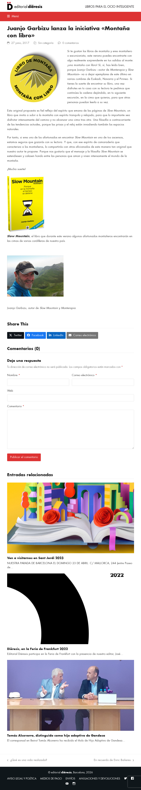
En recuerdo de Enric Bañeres (114, 761)
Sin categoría (45, 43)
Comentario (15, 406)
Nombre (13, 375)
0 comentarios (70, 43)
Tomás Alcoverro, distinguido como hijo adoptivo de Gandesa (56, 735)
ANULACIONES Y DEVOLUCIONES (99, 778)
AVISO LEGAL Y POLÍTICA (21, 778)
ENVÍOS (70, 778)
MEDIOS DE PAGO (51, 778)
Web (10, 390)
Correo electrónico (84, 375)
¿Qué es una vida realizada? (27, 761)
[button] (13, 16)
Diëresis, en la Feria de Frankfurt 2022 (37, 649)
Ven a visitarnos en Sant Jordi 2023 (35, 558)
